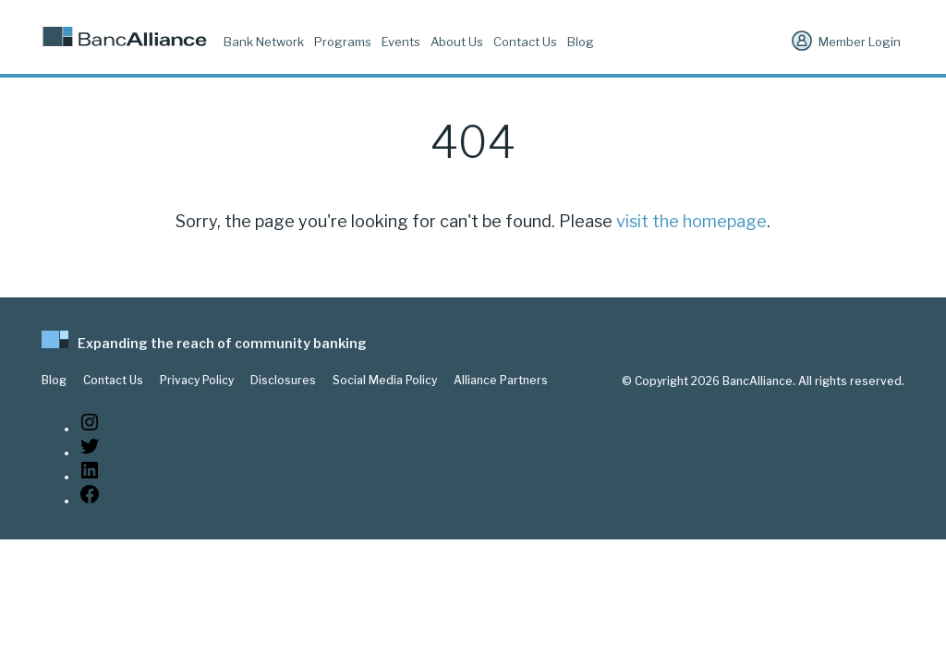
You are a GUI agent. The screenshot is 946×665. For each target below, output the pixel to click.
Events (401, 41)
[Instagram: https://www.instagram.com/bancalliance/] (90, 429)
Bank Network (264, 41)
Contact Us (525, 41)
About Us (457, 41)
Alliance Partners (501, 380)
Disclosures (283, 380)
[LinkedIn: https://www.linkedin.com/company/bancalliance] (90, 477)
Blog (580, 41)
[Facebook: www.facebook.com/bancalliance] (90, 501)
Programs (342, 41)
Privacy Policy (197, 380)
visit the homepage (691, 221)
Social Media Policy (385, 380)
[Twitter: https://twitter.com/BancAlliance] (90, 453)
